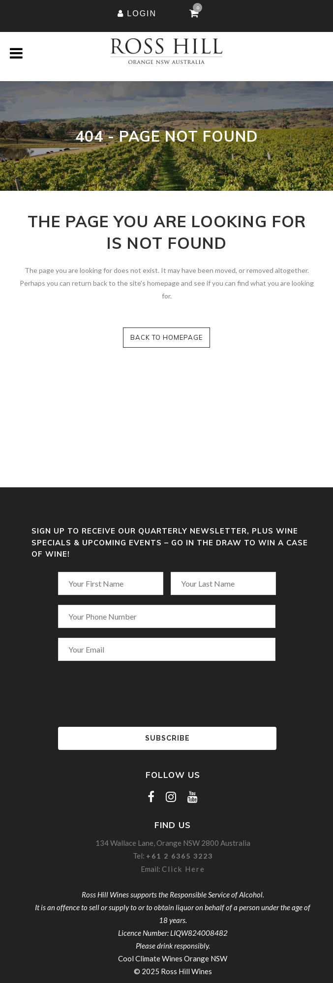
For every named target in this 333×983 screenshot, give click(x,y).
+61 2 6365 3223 (179, 856)
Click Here (183, 868)
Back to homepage (166, 337)
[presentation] (106, 690)
